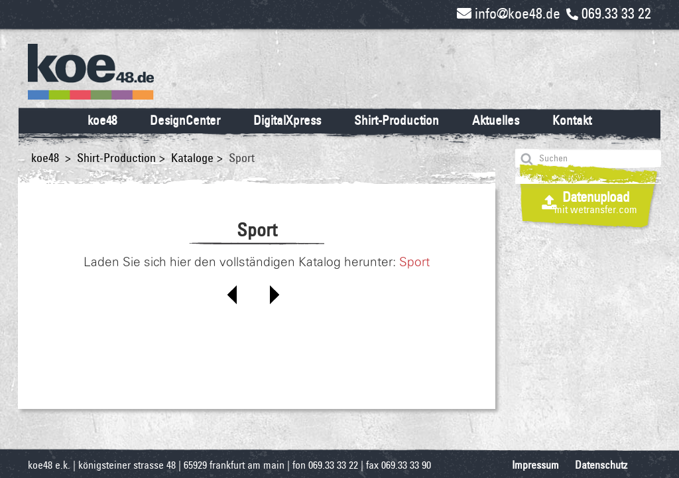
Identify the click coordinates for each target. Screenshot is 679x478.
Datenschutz (601, 465)
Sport (414, 262)
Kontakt (571, 120)
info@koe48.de (508, 13)
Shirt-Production (396, 120)
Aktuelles (495, 120)
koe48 (102, 120)
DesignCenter (185, 120)
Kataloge (192, 157)
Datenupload (595, 202)
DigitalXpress (287, 120)
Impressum (535, 465)
